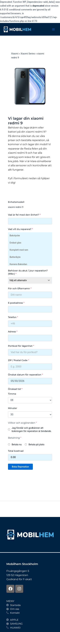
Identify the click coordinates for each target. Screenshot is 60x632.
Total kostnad (16, 450)
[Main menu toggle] (53, 29)
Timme (12, 393)
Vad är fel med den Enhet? (24, 214)
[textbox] (27, 280)
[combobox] (30, 280)
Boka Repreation (20, 466)
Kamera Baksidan (18, 264)
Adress (12, 331)
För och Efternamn (20, 288)
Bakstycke (14, 235)
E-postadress (16, 302)
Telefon (13, 317)
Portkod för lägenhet (21, 345)
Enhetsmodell (16, 202)
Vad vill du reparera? (20, 229)
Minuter (12, 408)
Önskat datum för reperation (25, 374)
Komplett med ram (18, 249)
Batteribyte (15, 256)
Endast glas (15, 242)
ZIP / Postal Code (18, 360)
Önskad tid (15, 389)
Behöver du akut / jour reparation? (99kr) (28, 272)
